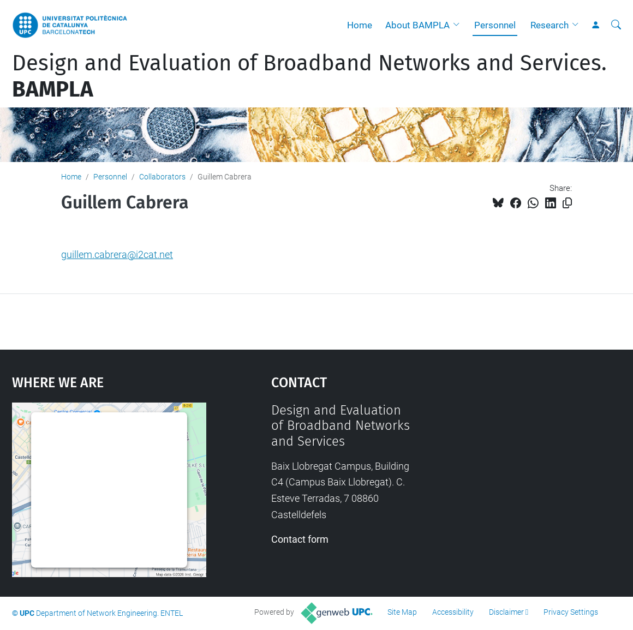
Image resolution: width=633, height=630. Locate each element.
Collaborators (162, 176)
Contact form (300, 539)
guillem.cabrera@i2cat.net (117, 254)
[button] (459, 25)
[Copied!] (567, 203)
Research (549, 25)
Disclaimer (506, 612)
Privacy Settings (571, 612)
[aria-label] (616, 25)
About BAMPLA (417, 25)
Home (359, 25)
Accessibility (453, 612)
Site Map (402, 612)
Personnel (495, 25)
